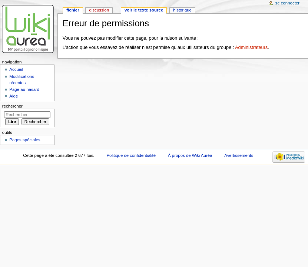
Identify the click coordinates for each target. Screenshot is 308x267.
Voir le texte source (144, 10)
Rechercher (12, 106)
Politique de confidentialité (131, 155)
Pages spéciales (24, 140)
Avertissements (238, 155)
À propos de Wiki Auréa (190, 155)
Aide (13, 96)
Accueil (16, 69)
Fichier (72, 10)
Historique (182, 10)
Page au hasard (24, 89)
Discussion (99, 10)
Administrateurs (251, 47)
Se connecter (287, 3)
